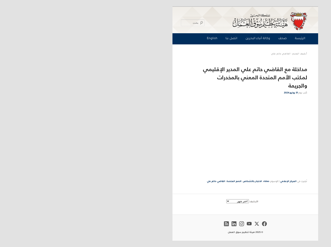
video (186, 181)
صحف (202, 38)
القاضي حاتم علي (136, 181)
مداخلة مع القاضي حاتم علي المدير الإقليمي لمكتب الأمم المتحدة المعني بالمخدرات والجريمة (175, 77)
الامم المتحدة (154, 181)
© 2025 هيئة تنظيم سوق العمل (165, 232)
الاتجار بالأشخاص (172, 181)
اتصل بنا (151, 38)
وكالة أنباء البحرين (178, 38)
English (132, 38)
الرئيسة (220, 38)
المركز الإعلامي (208, 181)
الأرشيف (174, 202)
